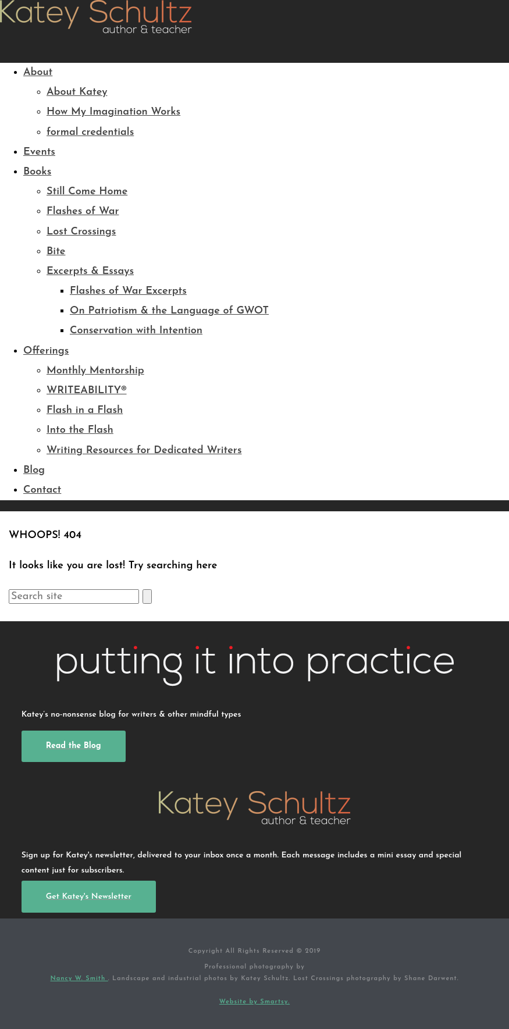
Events (39, 152)
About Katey (77, 92)
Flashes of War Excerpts (128, 291)
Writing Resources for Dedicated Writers (144, 450)
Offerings (46, 351)
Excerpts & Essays (90, 271)
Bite (56, 251)
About (37, 72)
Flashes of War (83, 211)
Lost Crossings (81, 231)
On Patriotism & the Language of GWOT (169, 310)
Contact (42, 490)
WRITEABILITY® (87, 390)
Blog (34, 470)
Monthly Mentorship (95, 370)
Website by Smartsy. (254, 1002)
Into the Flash (80, 430)
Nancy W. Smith (79, 978)
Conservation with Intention (136, 330)
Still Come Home (87, 191)
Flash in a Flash (85, 410)
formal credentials (90, 132)
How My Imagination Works (113, 112)
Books (37, 171)
